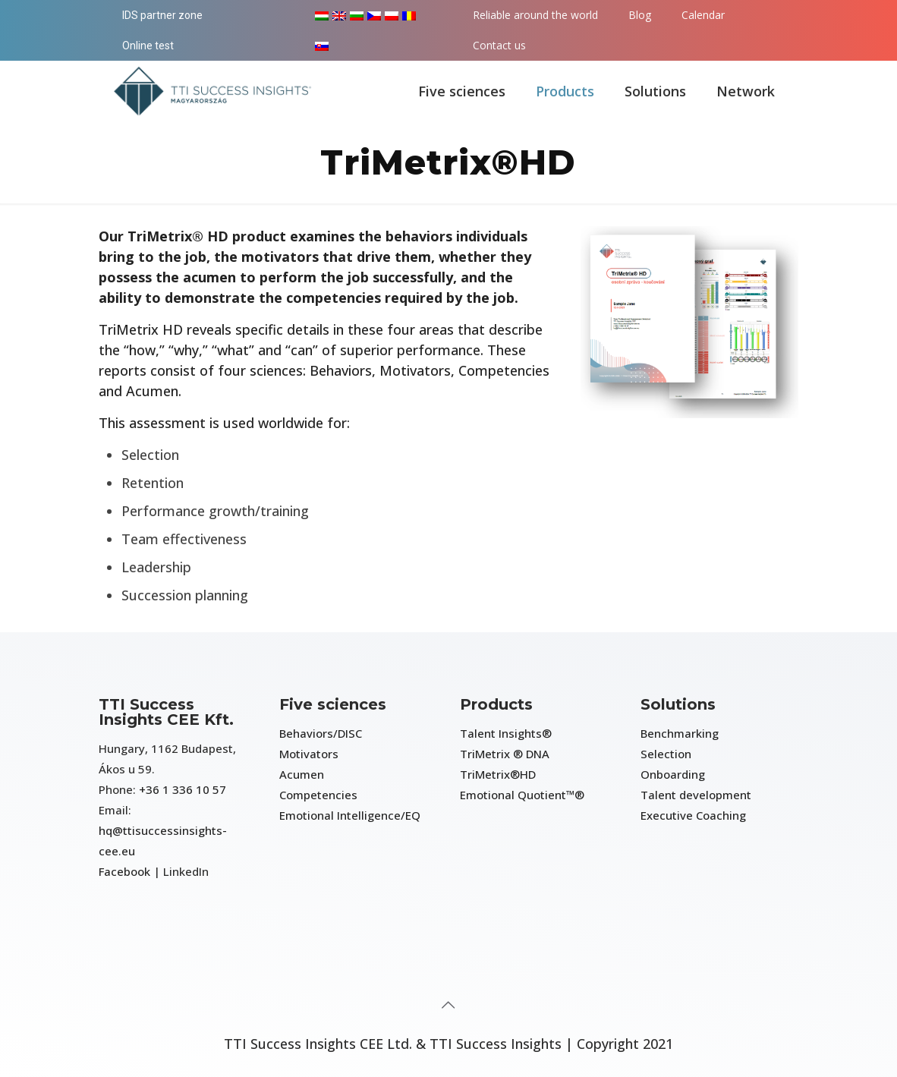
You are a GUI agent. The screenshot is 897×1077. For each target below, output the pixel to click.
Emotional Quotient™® (522, 794)
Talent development (695, 794)
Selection (665, 753)
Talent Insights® (506, 733)
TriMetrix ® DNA (504, 753)
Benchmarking (679, 733)
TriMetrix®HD (498, 774)
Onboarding (672, 774)
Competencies (318, 794)
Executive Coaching (693, 815)
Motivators (308, 753)
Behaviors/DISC (320, 733)
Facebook (124, 871)
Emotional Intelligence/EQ (349, 815)
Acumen (301, 774)
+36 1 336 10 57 (182, 789)
